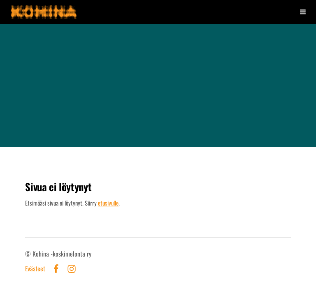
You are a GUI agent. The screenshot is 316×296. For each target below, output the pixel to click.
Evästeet (35, 269)
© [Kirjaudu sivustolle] (29, 254)
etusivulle (108, 202)
